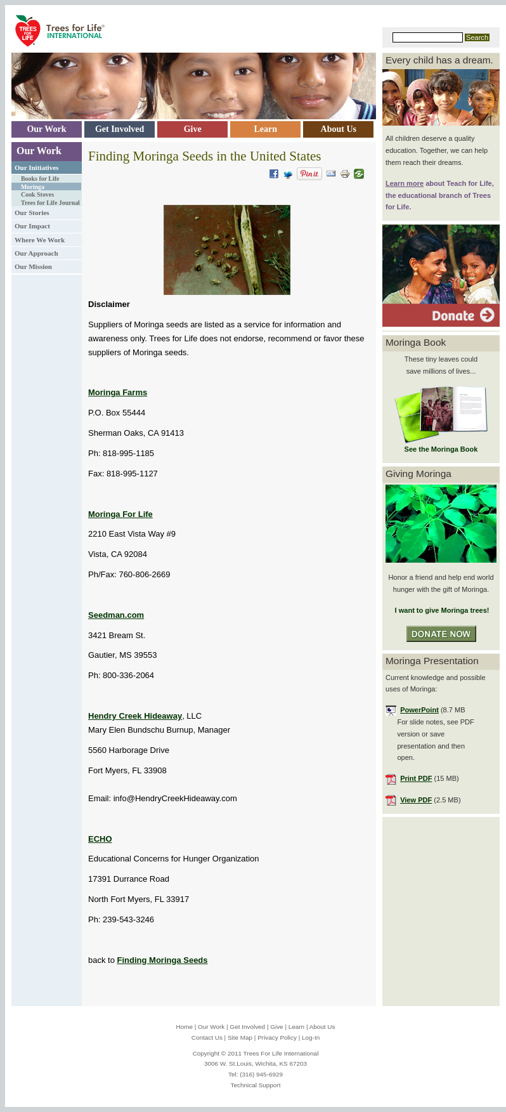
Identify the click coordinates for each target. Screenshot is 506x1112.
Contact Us (207, 1037)
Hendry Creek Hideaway (135, 716)
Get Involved (247, 1026)
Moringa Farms (117, 392)
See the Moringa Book (441, 449)
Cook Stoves (37, 194)
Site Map (240, 1037)
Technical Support (256, 1085)
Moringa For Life (120, 514)
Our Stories (32, 212)
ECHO (100, 839)
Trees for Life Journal (50, 202)
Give (276, 1026)
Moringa (32, 186)
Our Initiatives (36, 167)
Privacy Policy (277, 1037)
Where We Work (40, 240)
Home (184, 1026)
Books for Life (40, 178)
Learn (296, 1026)
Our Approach (36, 253)
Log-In (311, 1037)
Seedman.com (116, 615)
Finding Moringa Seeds (162, 960)
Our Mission (33, 266)
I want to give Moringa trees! (440, 610)
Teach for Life (469, 183)
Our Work (39, 150)
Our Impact (32, 226)
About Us (322, 1026)
